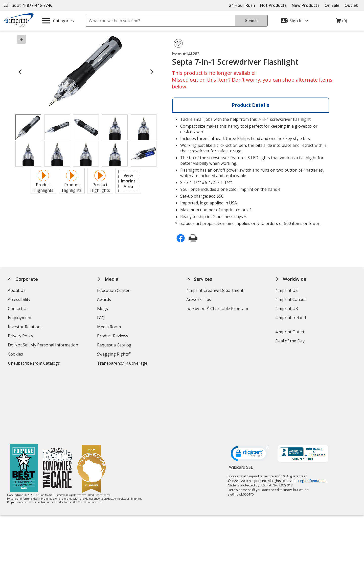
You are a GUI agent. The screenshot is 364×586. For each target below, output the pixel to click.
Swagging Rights (114, 354)
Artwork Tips (198, 299)
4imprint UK (287, 308)
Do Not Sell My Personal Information (43, 345)
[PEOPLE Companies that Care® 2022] (57, 402)
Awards (104, 299)
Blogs (102, 308)
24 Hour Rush (242, 5)
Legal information (311, 414)
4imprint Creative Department (214, 290)
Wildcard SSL (241, 403)
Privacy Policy (21, 336)
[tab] (250, 105)
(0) (341, 22)
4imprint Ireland (291, 317)
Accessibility (19, 299)
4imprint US (287, 290)
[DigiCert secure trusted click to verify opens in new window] (249, 388)
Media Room (109, 327)
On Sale (332, 5)
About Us (17, 290)
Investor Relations (26, 327)
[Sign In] (295, 21)
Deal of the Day (290, 341)
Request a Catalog (114, 345)
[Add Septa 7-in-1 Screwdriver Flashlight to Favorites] (178, 43)
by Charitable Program (217, 308)
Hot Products (273, 5)
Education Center (113, 290)
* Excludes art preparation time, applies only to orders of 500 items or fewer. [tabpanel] (250, 171)
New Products (306, 5)
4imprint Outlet (290, 332)
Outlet (352, 5)
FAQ (101, 317)
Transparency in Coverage (123, 363)
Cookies (16, 354)
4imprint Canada (291, 299)
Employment (20, 317)
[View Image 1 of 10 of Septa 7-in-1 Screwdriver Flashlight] (28, 127)
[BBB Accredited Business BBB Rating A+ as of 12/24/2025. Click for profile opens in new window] (302, 388)
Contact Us (18, 308)
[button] (128, 181)
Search (251, 20)
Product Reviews (112, 336)
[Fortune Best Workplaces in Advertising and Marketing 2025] (23, 402)
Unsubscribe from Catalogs (34, 363)
